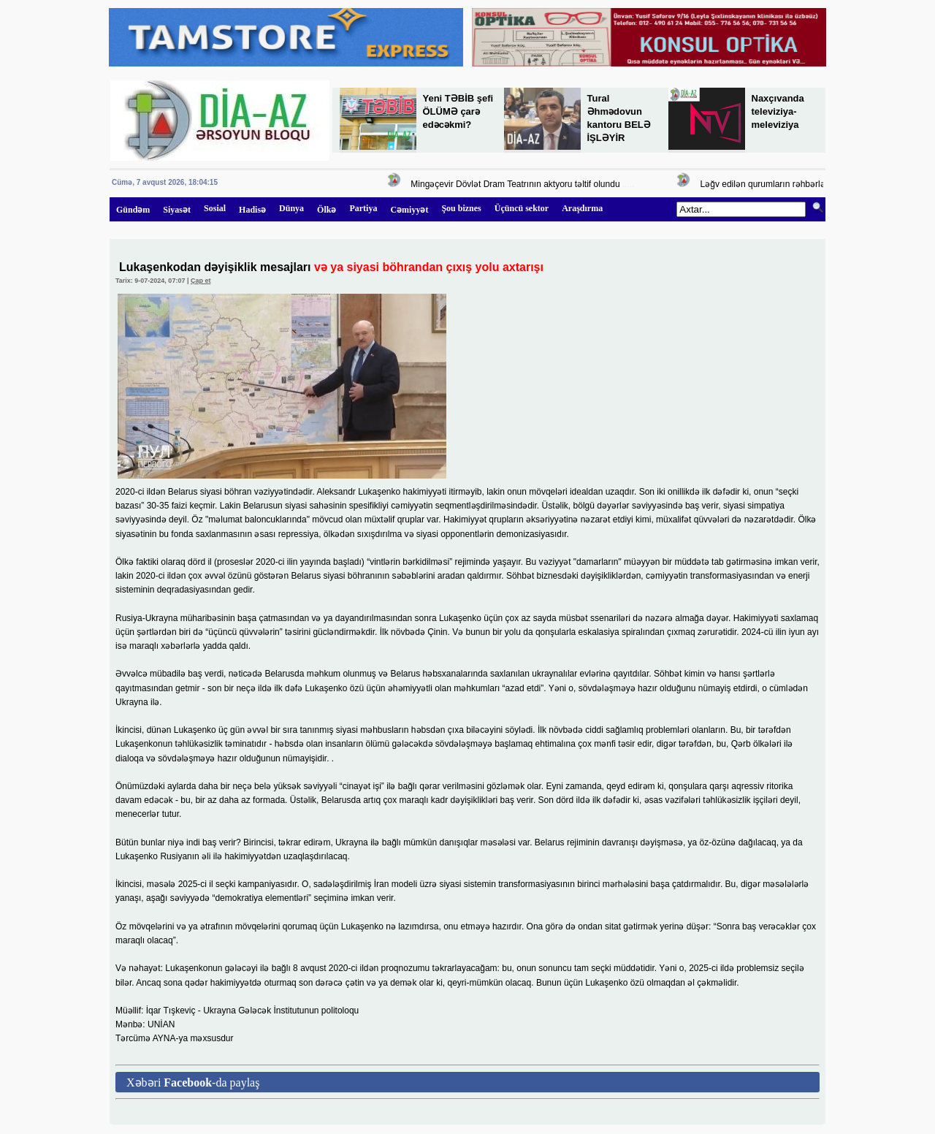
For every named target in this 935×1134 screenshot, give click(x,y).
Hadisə (252, 210)
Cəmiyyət (409, 210)
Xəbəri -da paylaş (192, 1082)
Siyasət (177, 210)
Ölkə (326, 210)
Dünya (291, 208)
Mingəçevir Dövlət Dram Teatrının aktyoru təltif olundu (517, 184)
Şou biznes (461, 208)
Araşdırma (582, 208)
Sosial (215, 208)
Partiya (363, 208)
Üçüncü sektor (522, 208)
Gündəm (133, 210)
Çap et (201, 280)
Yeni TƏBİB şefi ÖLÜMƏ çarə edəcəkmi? (458, 111)
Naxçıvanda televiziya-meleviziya (778, 111)
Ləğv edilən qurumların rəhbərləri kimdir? (783, 184)
